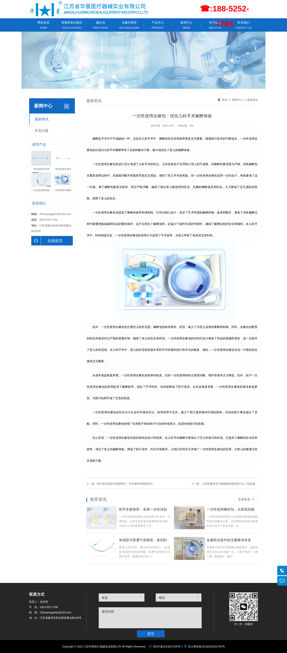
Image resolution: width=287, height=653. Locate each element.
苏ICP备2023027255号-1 (168, 646)
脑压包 (100, 25)
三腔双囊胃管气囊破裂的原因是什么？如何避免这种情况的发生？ (240, 483)
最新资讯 (42, 119)
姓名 (105, 597)
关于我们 (215, 25)
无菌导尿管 (129, 25)
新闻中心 (186, 25)
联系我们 (243, 25)
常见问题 (41, 131)
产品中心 (158, 25)
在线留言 (47, 240)
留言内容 (108, 611)
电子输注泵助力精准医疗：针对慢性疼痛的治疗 (125, 483)
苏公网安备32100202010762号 (206, 646)
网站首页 (43, 25)
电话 (162, 597)
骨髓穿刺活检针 (72, 25)
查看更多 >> (246, 499)
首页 (224, 99)
